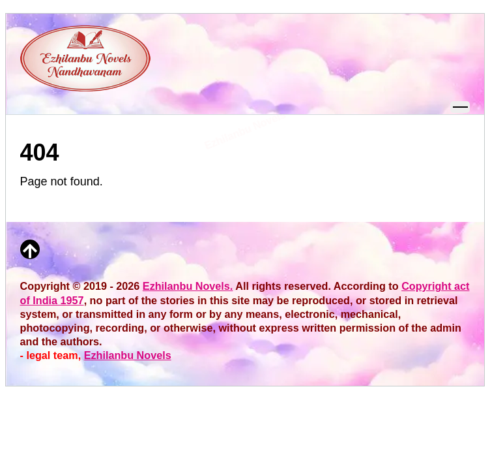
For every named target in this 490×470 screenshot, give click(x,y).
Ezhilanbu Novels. (188, 286)
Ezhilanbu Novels (127, 355)
